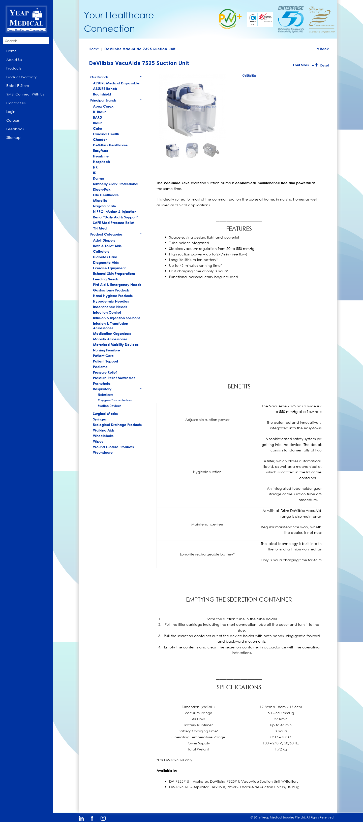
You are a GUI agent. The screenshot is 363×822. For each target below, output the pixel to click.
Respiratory (117, 389)
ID (95, 173)
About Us (14, 59)
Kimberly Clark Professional (115, 184)
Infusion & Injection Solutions (116, 318)
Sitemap (13, 137)
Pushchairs (101, 383)
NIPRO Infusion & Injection (114, 211)
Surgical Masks (105, 413)
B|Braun (99, 112)
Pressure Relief (105, 372)
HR (95, 167)
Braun (97, 123)
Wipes (98, 441)
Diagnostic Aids (106, 262)
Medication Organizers (112, 333)
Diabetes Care (105, 257)
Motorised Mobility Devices (115, 344)
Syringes (100, 419)
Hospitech (101, 161)
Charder (100, 139)
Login (10, 111)
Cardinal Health (106, 134)
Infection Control (107, 312)
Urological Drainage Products (117, 424)
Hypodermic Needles (111, 301)
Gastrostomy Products (111, 290)
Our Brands (116, 77)
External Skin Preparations (114, 273)
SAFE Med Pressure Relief (113, 222)
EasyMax (100, 150)
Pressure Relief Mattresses (114, 378)
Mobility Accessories (110, 339)
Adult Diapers (104, 240)
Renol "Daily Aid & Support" (115, 217)
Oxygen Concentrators (115, 400)
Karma (98, 178)
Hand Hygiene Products (113, 295)
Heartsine (101, 156)
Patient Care (103, 355)
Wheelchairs (103, 436)
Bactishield (102, 94)
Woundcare (103, 452)
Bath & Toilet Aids (107, 246)
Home (11, 50)
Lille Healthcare (106, 195)
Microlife (100, 200)
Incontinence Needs (110, 307)
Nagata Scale (104, 206)
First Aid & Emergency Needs (117, 284)
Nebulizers (105, 394)
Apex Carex (103, 106)
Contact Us (15, 103)
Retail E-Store (17, 85)
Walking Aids (103, 430)
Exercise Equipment (109, 268)
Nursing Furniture (106, 350)
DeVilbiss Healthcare (110, 145)
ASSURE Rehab (105, 88)
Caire (97, 128)
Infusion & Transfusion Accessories (110, 325)
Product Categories (116, 235)
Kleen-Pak (101, 189)
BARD (97, 117)
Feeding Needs (105, 279)
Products (13, 68)
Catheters (101, 251)
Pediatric (100, 367)
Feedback (15, 128)
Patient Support (105, 361)
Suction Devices (109, 406)
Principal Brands (116, 101)
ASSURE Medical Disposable (116, 83)
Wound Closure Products (113, 447)
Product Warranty (21, 77)
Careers (12, 120)
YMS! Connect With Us (25, 94)
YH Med (100, 228)
